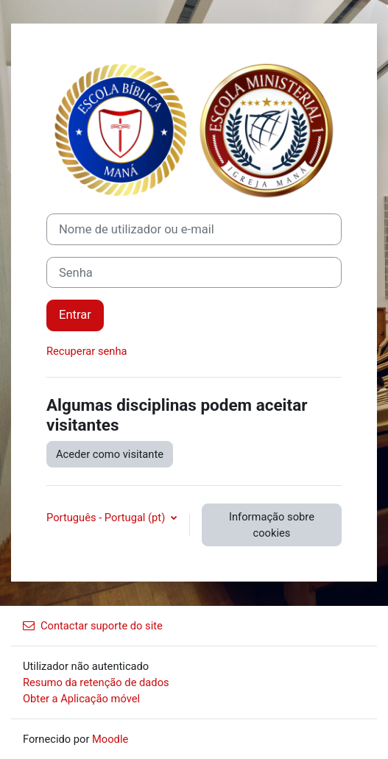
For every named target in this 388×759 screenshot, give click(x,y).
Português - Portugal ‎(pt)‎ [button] (107, 517)
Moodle (110, 739)
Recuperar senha (86, 351)
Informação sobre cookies (271, 525)
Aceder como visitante (109, 454)
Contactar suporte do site (93, 625)
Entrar (75, 315)
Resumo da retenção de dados (96, 682)
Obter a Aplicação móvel (81, 698)
